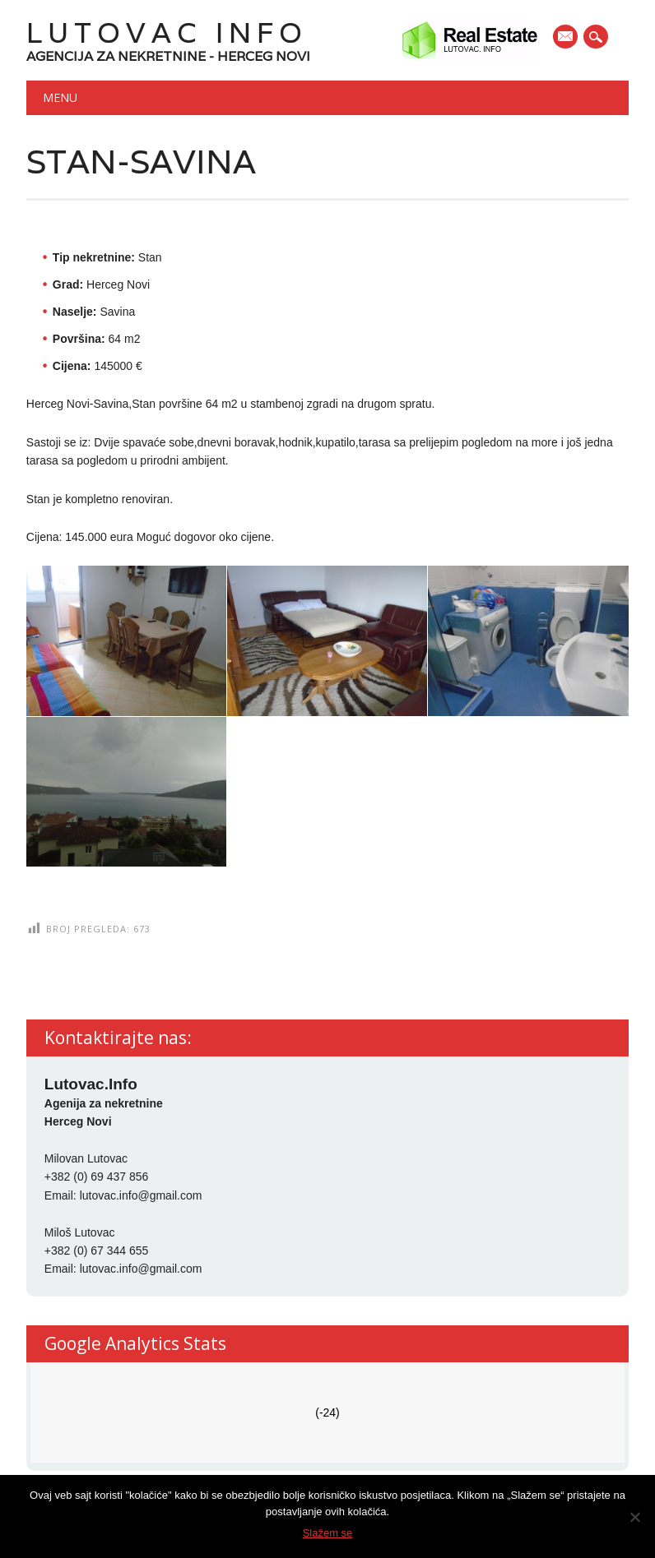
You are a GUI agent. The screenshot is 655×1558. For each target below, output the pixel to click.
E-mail (566, 38)
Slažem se (328, 1533)
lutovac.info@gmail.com (141, 1195)
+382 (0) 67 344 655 (96, 1250)
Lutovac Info (167, 32)
